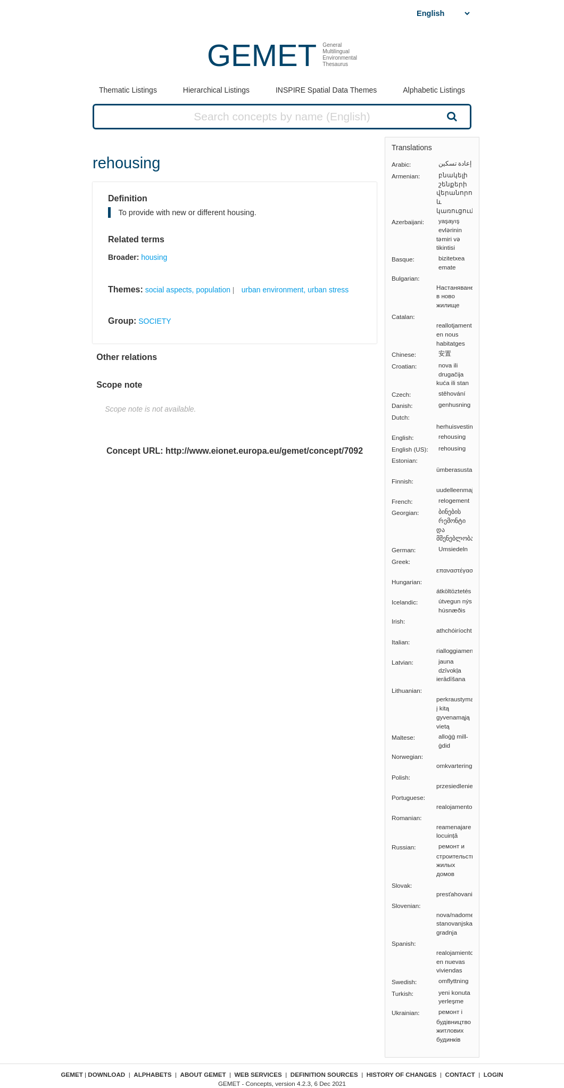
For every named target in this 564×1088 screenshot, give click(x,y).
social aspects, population (187, 289)
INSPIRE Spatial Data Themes (326, 90)
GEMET (262, 55)
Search (451, 116)
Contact (460, 1074)
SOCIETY (154, 321)
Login (493, 1074)
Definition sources (324, 1074)
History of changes (402, 1074)
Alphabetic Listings (434, 90)
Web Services (258, 1074)
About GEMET (203, 1074)
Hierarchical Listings (216, 90)
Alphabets (152, 1074)
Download (106, 1074)
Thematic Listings (128, 90)
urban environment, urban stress (295, 289)
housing (154, 257)
